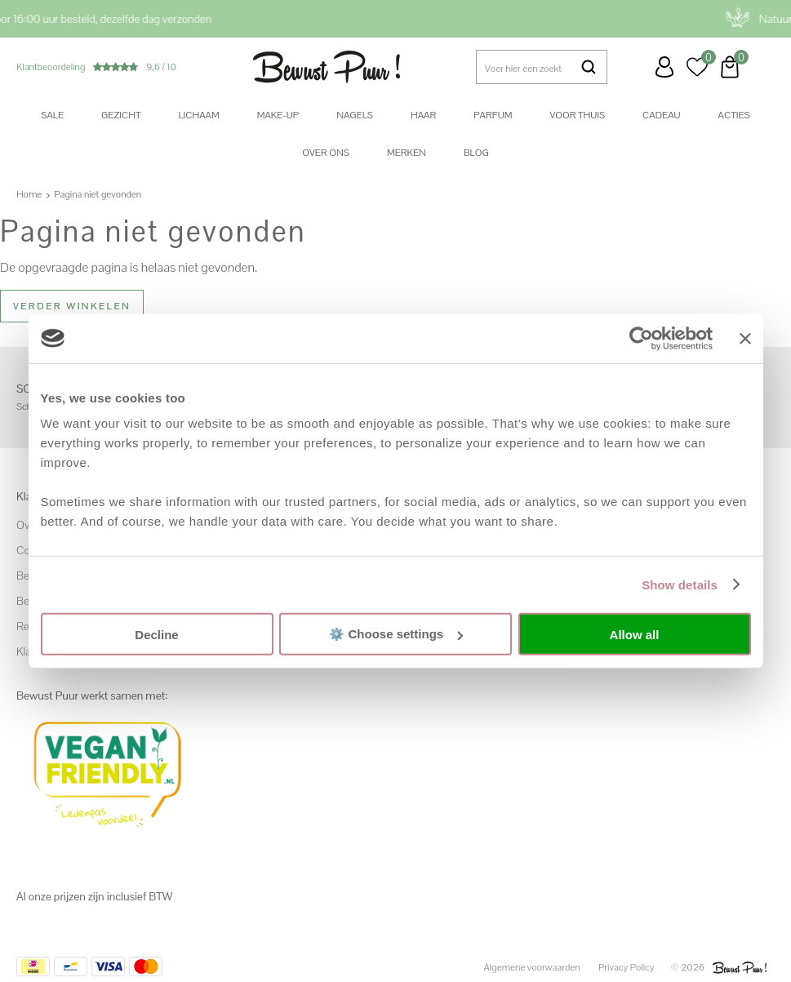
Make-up (278, 115)
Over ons (325, 152)
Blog (476, 152)
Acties (734, 115)
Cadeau (661, 115)
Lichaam (198, 115)
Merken (406, 152)
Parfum (492, 115)
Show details (680, 584)
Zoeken (589, 67)
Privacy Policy (626, 967)
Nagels (354, 115)
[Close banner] (745, 338)
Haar (423, 115)
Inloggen (664, 67)
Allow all (635, 634)
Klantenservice (632, 67)
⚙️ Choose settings (396, 634)
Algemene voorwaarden (532, 967)
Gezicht (120, 115)
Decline (156, 634)
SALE (52, 115)
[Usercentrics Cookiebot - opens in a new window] (641, 338)
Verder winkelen (72, 306)
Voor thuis (577, 115)
